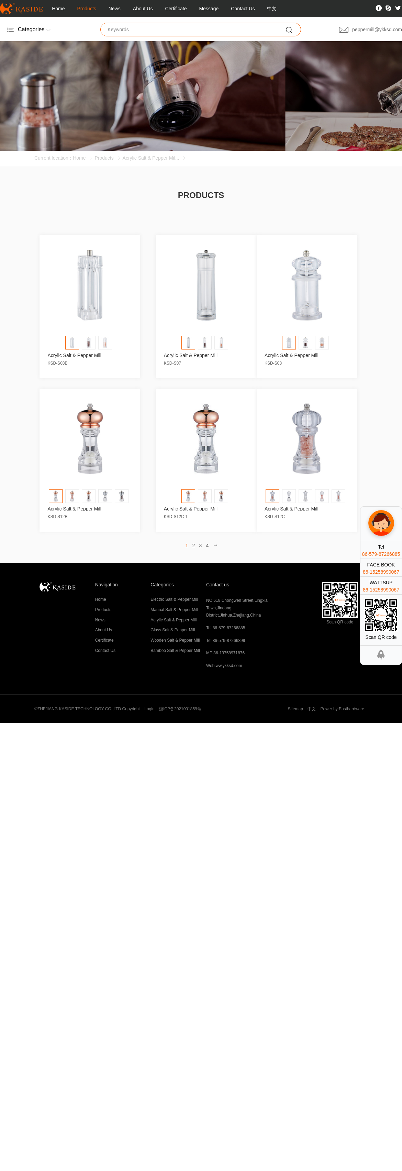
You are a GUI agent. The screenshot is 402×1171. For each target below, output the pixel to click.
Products (86, 8)
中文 (272, 8)
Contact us (217, 584)
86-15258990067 (381, 572)
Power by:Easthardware (342, 709)
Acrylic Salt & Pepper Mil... (151, 158)
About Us (143, 8)
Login (149, 709)
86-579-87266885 (381, 554)
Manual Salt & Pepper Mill (174, 609)
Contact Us (243, 8)
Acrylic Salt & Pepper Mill (173, 620)
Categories (162, 584)
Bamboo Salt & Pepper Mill (175, 650)
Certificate (176, 8)
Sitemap (295, 709)
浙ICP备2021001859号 (180, 709)
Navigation (106, 584)
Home (58, 8)
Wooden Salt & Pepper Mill (175, 640)
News (115, 8)
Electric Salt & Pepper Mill (174, 599)
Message (209, 8)
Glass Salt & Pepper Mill (172, 630)
